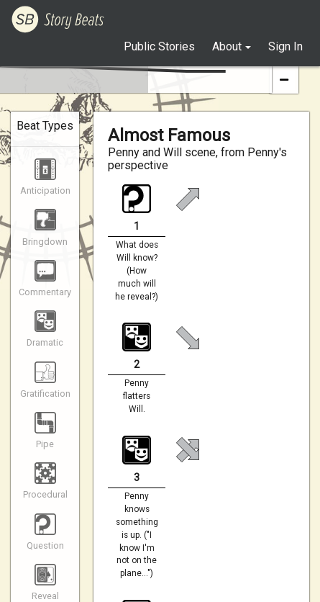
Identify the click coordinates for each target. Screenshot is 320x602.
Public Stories (159, 46)
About (227, 46)
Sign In (285, 46)
